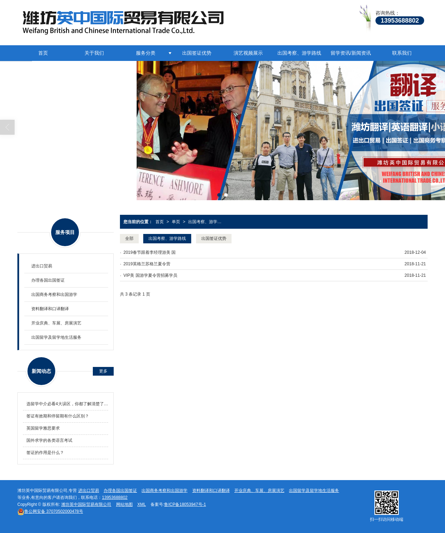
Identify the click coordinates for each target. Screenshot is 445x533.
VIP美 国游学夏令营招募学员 (150, 275)
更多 (103, 371)
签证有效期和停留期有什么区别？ (57, 416)
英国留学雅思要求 (43, 428)
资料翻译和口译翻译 (50, 308)
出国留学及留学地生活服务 (56, 337)
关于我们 (94, 53)
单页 (176, 221)
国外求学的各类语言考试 (49, 440)
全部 (129, 238)
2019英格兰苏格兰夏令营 (146, 263)
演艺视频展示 (248, 53)
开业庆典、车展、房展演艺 (56, 323)
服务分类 (145, 53)
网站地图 (124, 504)
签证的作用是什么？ (45, 452)
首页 (43, 53)
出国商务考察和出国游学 (54, 294)
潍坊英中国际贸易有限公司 (86, 504)
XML (141, 504)
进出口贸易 (41, 266)
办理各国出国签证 (48, 280)
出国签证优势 (196, 53)
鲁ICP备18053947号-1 (185, 504)
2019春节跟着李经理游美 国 (149, 252)
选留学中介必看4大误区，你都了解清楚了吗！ (67, 403)
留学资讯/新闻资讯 (351, 53)
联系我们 (402, 53)
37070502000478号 (50, 511)
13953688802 (114, 497)
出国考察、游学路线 (299, 53)
